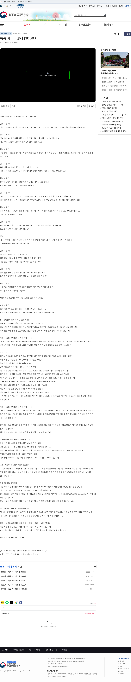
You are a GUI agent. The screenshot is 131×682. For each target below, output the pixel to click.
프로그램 (63, 24)
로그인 (121, 6)
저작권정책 (121, 661)
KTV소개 (92, 6)
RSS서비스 (121, 671)
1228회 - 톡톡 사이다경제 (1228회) (14, 572)
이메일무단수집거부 (123, 669)
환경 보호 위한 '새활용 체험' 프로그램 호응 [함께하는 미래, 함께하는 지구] (115, 86)
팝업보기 (91, 106)
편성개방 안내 (50, 650)
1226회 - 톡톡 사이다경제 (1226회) (14, 581)
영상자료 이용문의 (52, 671)
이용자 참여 (108, 24)
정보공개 (114, 6)
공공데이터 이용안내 (34, 650)
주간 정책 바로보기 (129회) (111, 128)
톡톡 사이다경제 (6, 33)
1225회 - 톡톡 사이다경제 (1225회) (14, 585)
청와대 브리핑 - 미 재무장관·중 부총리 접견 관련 (115, 90)
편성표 (107, 6)
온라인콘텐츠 (85, 24)
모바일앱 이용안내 (18, 650)
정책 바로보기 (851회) (109, 108)
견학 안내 (5, 650)
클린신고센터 (122, 664)
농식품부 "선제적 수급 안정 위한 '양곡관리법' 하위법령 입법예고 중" (115, 131)
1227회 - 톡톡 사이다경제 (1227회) (14, 576)
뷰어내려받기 (122, 674)
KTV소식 (100, 6)
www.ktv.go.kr (43, 550)
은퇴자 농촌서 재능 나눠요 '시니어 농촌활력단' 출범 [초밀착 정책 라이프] (115, 78)
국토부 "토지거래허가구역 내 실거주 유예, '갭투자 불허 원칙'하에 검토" (115, 115)
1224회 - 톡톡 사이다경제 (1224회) (14, 589)
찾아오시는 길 (63, 650)
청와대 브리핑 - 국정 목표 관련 (113, 82)
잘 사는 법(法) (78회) (109, 111)
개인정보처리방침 (123, 659)
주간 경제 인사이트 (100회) (111, 125)
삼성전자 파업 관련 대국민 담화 (112, 121)
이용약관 (120, 666)
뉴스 (44, 24)
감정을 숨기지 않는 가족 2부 (111, 102)
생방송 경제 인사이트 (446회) (112, 105)
